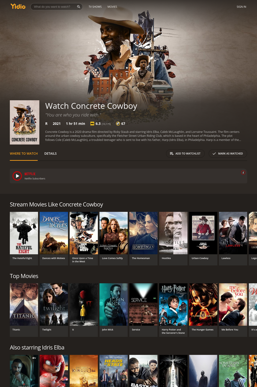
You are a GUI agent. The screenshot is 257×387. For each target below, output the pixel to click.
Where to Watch (24, 153)
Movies (112, 7)
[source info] (242, 172)
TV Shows (95, 7)
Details (50, 153)
